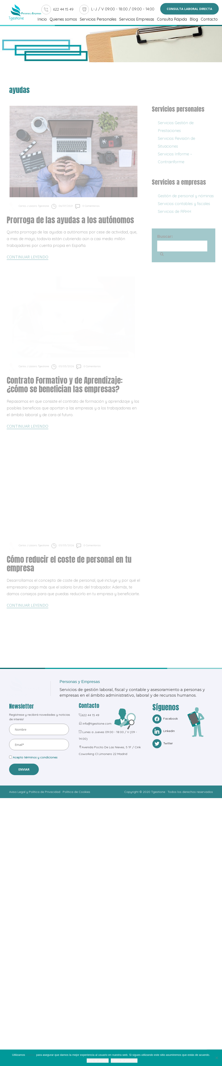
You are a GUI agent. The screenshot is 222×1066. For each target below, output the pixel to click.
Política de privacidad (124, 1060)
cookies (30, 1054)
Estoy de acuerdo (98, 1060)
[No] (216, 1058)
